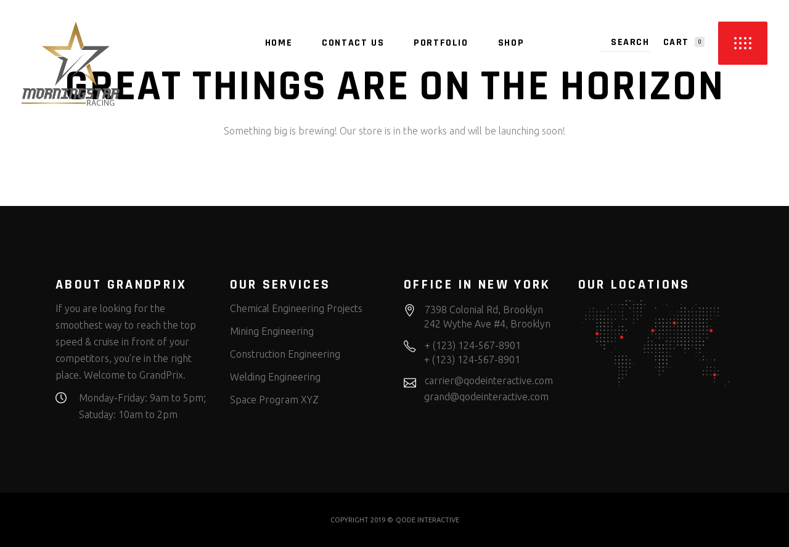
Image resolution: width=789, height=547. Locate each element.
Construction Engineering (285, 354)
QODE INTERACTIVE (427, 520)
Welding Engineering (275, 376)
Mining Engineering (272, 331)
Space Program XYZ (274, 399)
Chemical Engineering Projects (296, 308)
